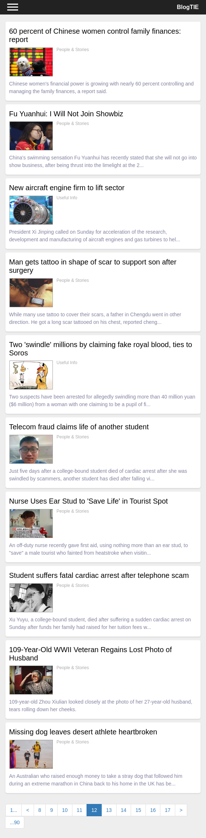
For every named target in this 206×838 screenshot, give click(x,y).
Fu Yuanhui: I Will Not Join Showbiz (66, 114)
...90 (15, 822)
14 (124, 810)
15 (138, 810)
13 (109, 810)
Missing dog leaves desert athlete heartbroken (83, 732)
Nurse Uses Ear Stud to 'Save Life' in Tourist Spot (88, 501)
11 (80, 810)
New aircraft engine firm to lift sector (67, 188)
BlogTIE (188, 7)
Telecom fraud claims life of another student (79, 427)
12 (96, 809)
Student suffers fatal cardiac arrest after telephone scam (99, 575)
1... (13, 810)
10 (65, 810)
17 (168, 810)
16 (153, 810)
